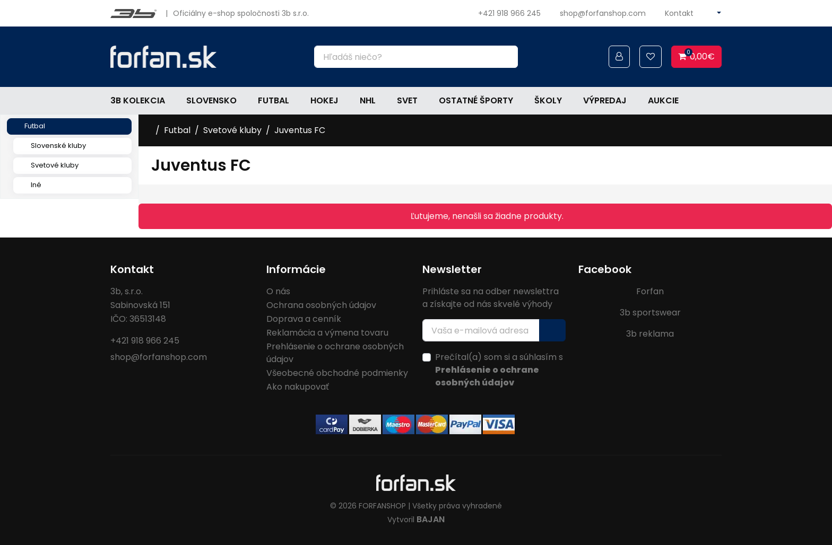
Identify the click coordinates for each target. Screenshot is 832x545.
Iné (36, 185)
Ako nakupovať (297, 387)
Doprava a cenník (303, 319)
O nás (278, 291)
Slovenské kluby (58, 145)
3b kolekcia (137, 100)
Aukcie (663, 100)
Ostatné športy (476, 100)
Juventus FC (299, 130)
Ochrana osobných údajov (321, 305)
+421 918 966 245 (509, 13)
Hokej (324, 100)
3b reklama (650, 334)
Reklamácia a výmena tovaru (327, 333)
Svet (407, 100)
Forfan (650, 291)
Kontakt (679, 13)
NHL (368, 100)
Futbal (273, 100)
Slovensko (211, 100)
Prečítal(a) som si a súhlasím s (499, 370)
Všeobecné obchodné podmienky (337, 373)
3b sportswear (650, 312)
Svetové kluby (55, 165)
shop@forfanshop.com (603, 13)
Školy (548, 100)
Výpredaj (605, 100)
